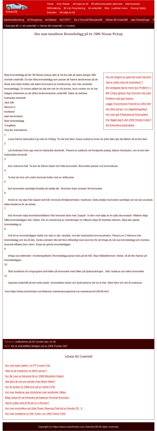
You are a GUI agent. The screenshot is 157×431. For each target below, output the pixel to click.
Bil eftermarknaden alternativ (107, 4)
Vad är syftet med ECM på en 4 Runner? (27, 403)
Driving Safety (138, 8)
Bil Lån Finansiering (74, 8)
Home (50, 4)
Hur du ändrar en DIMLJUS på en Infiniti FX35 (30, 387)
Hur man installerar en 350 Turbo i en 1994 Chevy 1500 (35, 413)
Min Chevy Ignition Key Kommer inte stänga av (131, 93)
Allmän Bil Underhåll (116, 20)
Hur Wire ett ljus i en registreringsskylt (126, 109)
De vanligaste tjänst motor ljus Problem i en (129, 88)
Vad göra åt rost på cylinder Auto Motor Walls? (30, 381)
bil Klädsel (50, 20)
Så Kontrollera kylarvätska (120, 125)
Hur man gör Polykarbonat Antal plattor (127, 114)
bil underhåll (94, 8)
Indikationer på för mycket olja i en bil (35, 341)
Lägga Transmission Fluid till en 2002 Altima (129, 104)
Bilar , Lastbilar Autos (116, 8)
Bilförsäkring (54, 8)
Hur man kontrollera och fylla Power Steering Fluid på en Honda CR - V (44, 408)
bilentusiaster (133, 4)
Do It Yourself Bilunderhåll (88, 20)
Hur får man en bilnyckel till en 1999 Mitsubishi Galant (34, 376)
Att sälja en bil (67, 12)
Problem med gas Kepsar (120, 98)
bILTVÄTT (65, 20)
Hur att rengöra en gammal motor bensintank (130, 77)
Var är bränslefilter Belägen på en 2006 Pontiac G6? (39, 346)
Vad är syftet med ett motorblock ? (125, 82)
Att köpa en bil (80, 4)
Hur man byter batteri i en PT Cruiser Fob (28, 365)
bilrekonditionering (14, 20)
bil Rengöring (34, 20)
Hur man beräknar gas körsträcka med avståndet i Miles (35, 392)
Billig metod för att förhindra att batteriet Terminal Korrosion (37, 397)
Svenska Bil (12, 25)
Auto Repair (63, 4)
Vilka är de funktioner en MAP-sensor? (26, 371)
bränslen (51, 12)
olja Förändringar (140, 20)
